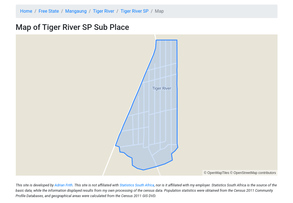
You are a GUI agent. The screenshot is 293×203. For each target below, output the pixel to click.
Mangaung (76, 11)
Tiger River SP (134, 11)
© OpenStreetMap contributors (253, 173)
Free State (49, 11)
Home (26, 11)
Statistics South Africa (137, 185)
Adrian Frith (64, 185)
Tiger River (103, 11)
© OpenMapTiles (216, 173)
